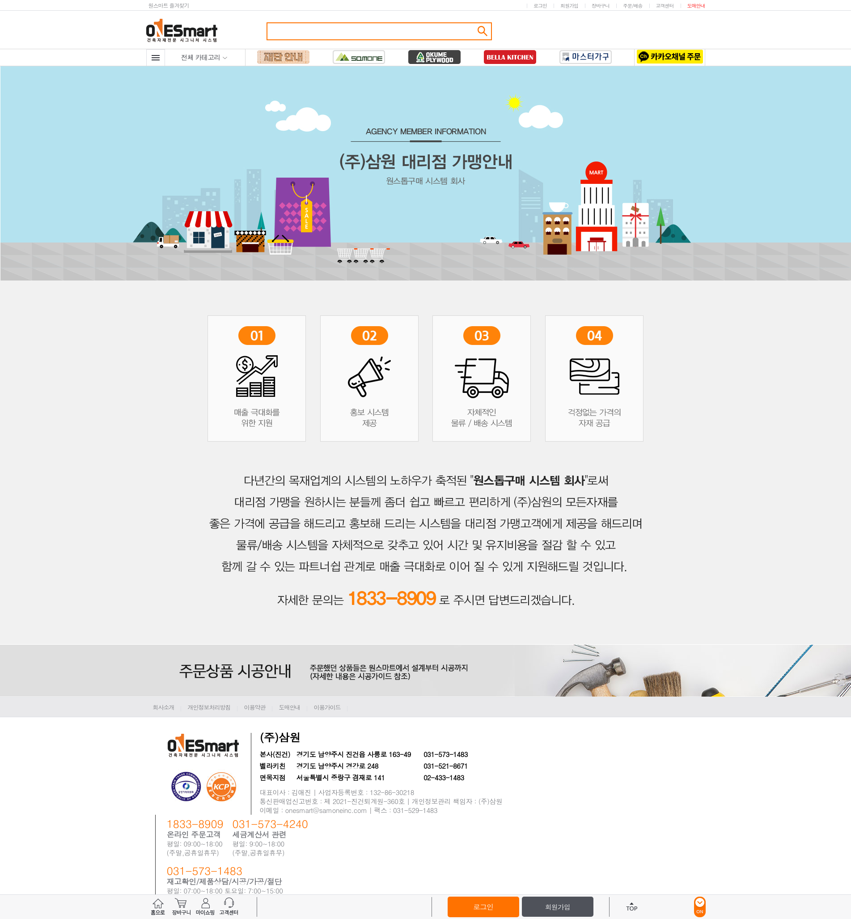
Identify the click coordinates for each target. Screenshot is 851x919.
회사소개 (163, 707)
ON (700, 907)
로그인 (540, 5)
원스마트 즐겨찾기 (168, 5)
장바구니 (601, 5)
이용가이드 (327, 707)
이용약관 (255, 707)
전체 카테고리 (204, 57)
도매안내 (696, 5)
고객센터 (665, 5)
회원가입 (569, 5)
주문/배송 (633, 5)
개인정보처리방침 (209, 707)
